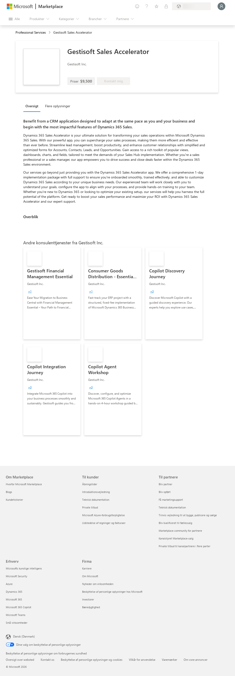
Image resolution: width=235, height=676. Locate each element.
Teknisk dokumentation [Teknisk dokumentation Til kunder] (95, 499)
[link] (51, 293)
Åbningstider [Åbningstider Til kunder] (89, 484)
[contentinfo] (50, 32)
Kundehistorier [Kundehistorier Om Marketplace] (14, 499)
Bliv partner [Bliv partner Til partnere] (165, 484)
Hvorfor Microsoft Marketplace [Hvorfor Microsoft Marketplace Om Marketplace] (24, 484)
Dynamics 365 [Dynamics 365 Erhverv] (14, 591)
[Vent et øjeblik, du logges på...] (221, 6)
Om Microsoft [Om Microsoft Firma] (90, 576)
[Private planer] (166, 6)
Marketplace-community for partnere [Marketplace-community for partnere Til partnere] (180, 530)
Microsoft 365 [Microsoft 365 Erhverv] (14, 599)
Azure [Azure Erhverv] (9, 584)
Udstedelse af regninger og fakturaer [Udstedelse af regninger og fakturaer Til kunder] (103, 523)
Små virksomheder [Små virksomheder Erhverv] (16, 622)
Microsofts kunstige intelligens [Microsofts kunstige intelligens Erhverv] (24, 568)
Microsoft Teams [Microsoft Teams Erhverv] (15, 615)
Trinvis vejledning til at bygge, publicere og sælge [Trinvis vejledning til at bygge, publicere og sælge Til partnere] (188, 515)
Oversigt (31, 106)
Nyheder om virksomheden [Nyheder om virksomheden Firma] (97, 584)
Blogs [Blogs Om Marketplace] (9, 492)
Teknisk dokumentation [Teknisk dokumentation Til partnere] (172, 507)
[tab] (33, 105)
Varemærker (169, 659)
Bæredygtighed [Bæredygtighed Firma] (91, 607)
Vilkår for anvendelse (142, 659)
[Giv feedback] (137, 6)
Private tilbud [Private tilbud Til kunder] (90, 507)
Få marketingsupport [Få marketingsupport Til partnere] (171, 499)
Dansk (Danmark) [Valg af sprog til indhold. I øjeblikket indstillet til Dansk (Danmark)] (24, 636)
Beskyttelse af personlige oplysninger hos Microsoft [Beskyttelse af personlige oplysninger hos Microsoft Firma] (112, 591)
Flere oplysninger (57, 106)
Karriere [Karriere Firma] (87, 568)
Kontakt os (47, 659)
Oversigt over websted (20, 659)
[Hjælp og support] (147, 6)
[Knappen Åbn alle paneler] (14, 19)
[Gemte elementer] (156, 6)
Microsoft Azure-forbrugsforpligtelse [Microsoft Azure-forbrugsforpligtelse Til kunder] (103, 515)
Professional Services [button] (31, 32)
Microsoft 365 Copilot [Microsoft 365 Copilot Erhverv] (18, 607)
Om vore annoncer (195, 659)
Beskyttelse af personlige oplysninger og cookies (91, 659)
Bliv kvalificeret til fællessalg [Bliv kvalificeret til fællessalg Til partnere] (175, 523)
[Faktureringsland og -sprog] (191, 6)
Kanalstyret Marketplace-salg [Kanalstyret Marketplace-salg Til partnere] (176, 538)
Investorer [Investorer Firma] (88, 599)
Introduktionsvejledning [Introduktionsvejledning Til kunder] (96, 492)
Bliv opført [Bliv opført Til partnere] (165, 492)
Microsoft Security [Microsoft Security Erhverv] (16, 576)
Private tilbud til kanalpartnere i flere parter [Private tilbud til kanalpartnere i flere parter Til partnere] (184, 546)
